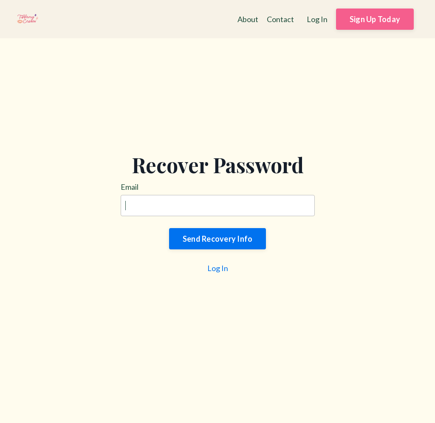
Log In (317, 19)
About (247, 19)
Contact (280, 19)
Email (129, 186)
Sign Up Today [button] (375, 19)
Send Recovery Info (218, 238)
